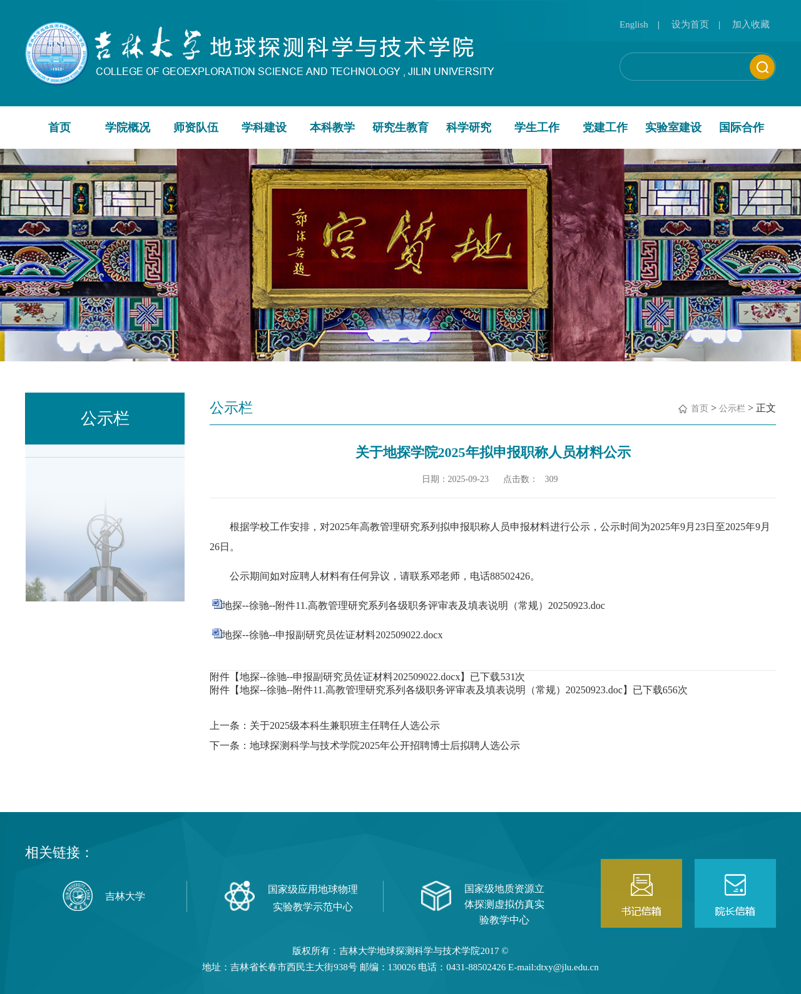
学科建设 (264, 127)
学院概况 (127, 127)
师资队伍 (195, 127)
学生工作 (536, 127)
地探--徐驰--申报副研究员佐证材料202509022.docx (332, 635)
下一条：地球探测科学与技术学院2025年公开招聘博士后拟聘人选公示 (365, 745)
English (634, 24)
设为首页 (690, 24)
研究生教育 (400, 127)
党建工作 (605, 127)
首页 (59, 127)
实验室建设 (673, 127)
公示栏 (732, 408)
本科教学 (332, 127)
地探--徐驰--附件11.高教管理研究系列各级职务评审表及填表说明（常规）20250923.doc (413, 605)
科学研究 (468, 127)
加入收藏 (751, 24)
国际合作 (741, 127)
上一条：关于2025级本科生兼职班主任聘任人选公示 (325, 725)
